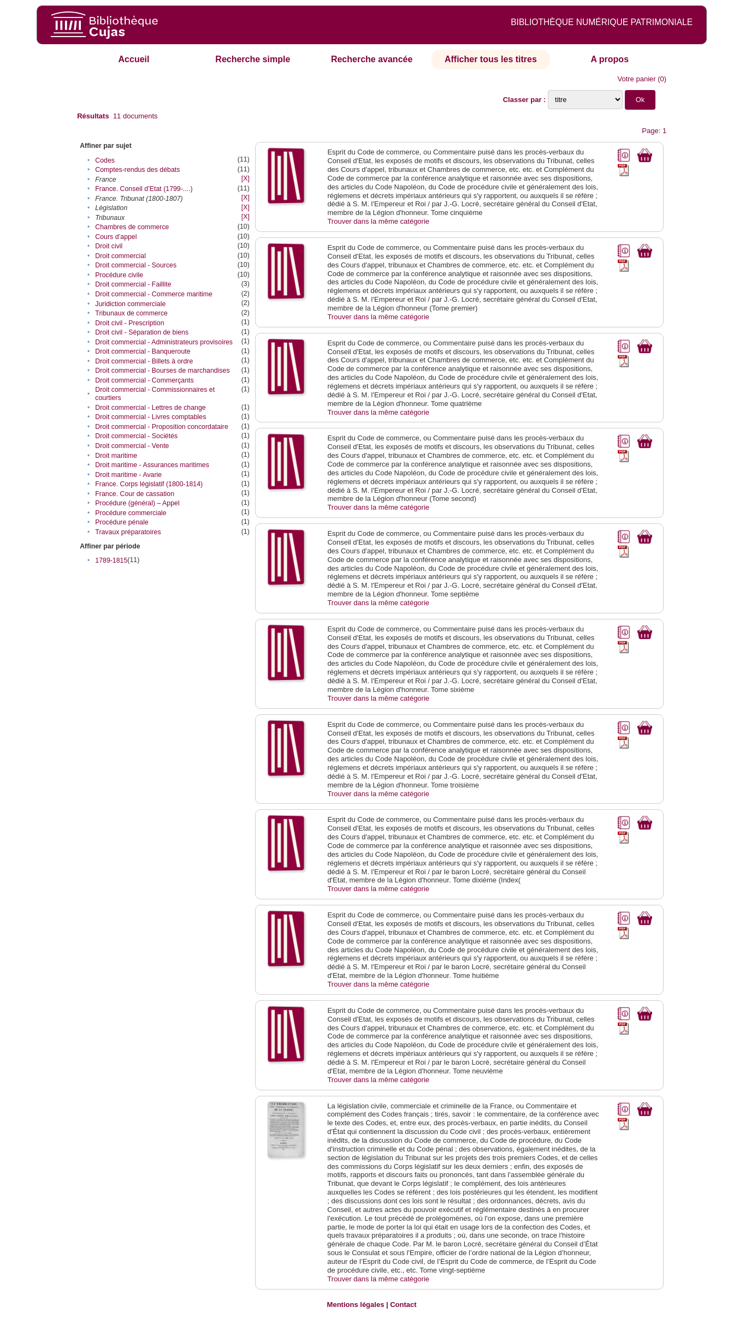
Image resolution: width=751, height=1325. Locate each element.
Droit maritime (116, 455)
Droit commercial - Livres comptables (150, 417)
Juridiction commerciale (130, 304)
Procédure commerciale (130, 513)
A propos (609, 59)
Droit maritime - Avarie (128, 475)
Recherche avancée (371, 59)
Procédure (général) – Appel (137, 503)
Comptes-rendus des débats (137, 170)
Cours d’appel (116, 237)
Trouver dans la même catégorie (378, 221)
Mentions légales (356, 1304)
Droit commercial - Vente (132, 446)
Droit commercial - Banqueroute (142, 351)
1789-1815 (111, 560)
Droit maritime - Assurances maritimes (152, 465)
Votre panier (636, 79)
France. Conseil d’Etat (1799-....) (143, 189)
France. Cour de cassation (134, 494)
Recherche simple (252, 59)
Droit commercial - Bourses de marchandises (162, 370)
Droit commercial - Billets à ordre (144, 361)
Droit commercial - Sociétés (136, 436)
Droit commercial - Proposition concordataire (161, 427)
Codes (105, 160)
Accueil (134, 59)
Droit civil (108, 246)
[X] (245, 178)
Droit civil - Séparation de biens (141, 332)
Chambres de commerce (132, 227)
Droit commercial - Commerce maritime (153, 294)
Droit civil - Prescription (129, 323)
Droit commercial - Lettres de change (150, 407)
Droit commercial (120, 256)
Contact (403, 1304)
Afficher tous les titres (491, 59)
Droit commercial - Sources (135, 265)
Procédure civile (119, 275)
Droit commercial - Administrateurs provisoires (164, 342)
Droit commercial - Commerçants (144, 380)
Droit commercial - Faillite (133, 284)
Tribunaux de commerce (131, 313)
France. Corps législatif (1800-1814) (149, 484)
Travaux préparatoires (128, 532)
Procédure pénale (121, 522)
